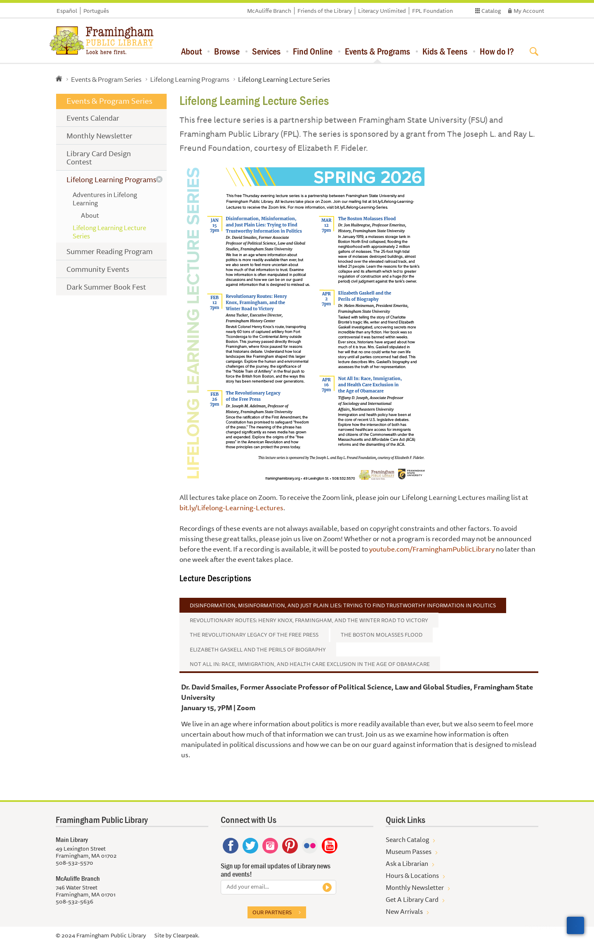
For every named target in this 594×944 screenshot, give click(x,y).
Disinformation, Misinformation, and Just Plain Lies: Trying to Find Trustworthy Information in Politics (343, 605)
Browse (227, 51)
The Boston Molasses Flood (381, 634)
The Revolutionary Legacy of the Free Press (254, 634)
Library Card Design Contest (98, 157)
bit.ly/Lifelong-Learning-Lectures (231, 507)
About (191, 51)
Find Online (312, 51)
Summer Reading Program (109, 251)
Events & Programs (377, 51)
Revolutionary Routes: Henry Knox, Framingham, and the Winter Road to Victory (309, 620)
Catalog (491, 10)
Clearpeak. (186, 935)
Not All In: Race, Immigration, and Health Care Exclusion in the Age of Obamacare (310, 664)
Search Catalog (407, 839)
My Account (529, 10)
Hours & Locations (412, 875)
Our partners (272, 912)
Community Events (97, 269)
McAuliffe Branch (269, 10)
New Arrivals (404, 911)
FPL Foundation (432, 10)
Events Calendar (92, 118)
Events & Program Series (106, 79)
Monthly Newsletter (99, 135)
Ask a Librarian (407, 863)
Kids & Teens (444, 51)
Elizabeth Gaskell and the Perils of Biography (258, 649)
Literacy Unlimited (382, 10)
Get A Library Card (412, 899)
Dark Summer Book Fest (106, 286)
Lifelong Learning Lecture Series (109, 231)
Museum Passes (408, 851)
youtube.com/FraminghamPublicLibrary (432, 548)
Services (266, 51)
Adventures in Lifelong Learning (105, 198)
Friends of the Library (324, 10)
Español (67, 10)
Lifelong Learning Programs (189, 79)
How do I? (497, 51)
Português (96, 10)
